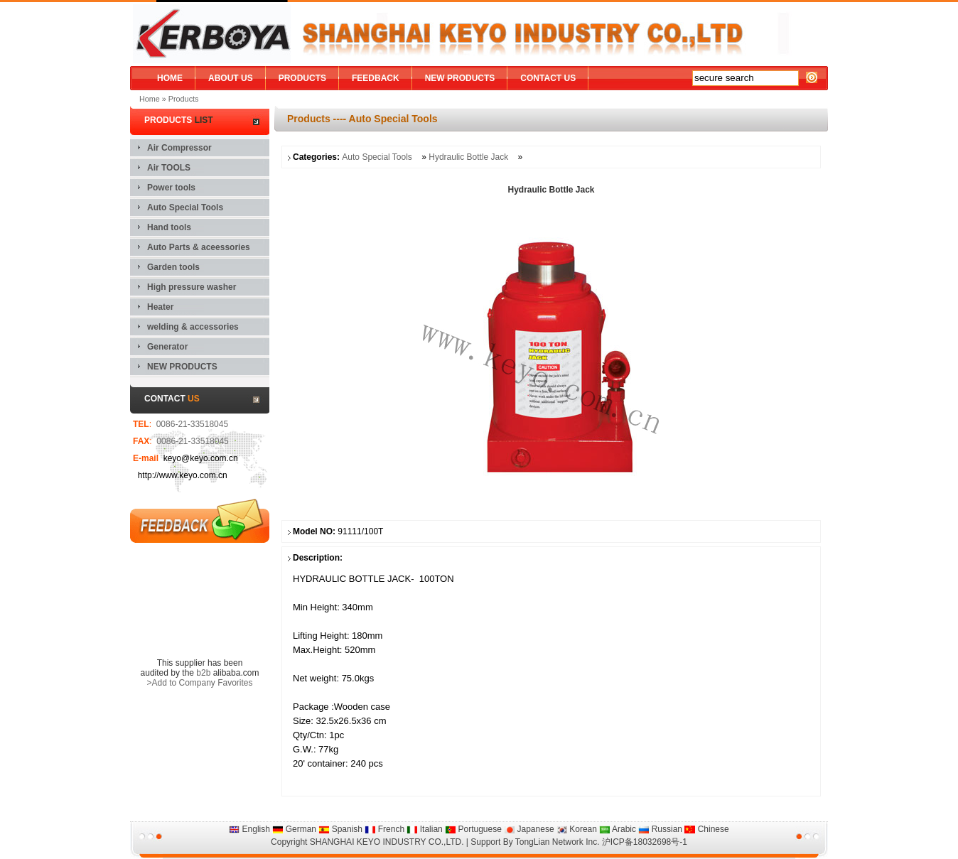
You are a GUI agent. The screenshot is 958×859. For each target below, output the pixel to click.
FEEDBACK (375, 78)
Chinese (706, 829)
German (294, 829)
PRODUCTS (302, 78)
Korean (576, 829)
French (384, 829)
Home (149, 98)
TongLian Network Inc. (557, 842)
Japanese (529, 829)
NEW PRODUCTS (460, 78)
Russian (660, 829)
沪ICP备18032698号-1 (644, 842)
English (249, 829)
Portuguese (473, 829)
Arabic (617, 829)
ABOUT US (230, 78)
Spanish (340, 829)
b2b (203, 673)
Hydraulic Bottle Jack (469, 157)
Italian (424, 829)
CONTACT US (548, 78)
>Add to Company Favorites (199, 683)
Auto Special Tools (377, 157)
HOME (170, 78)
